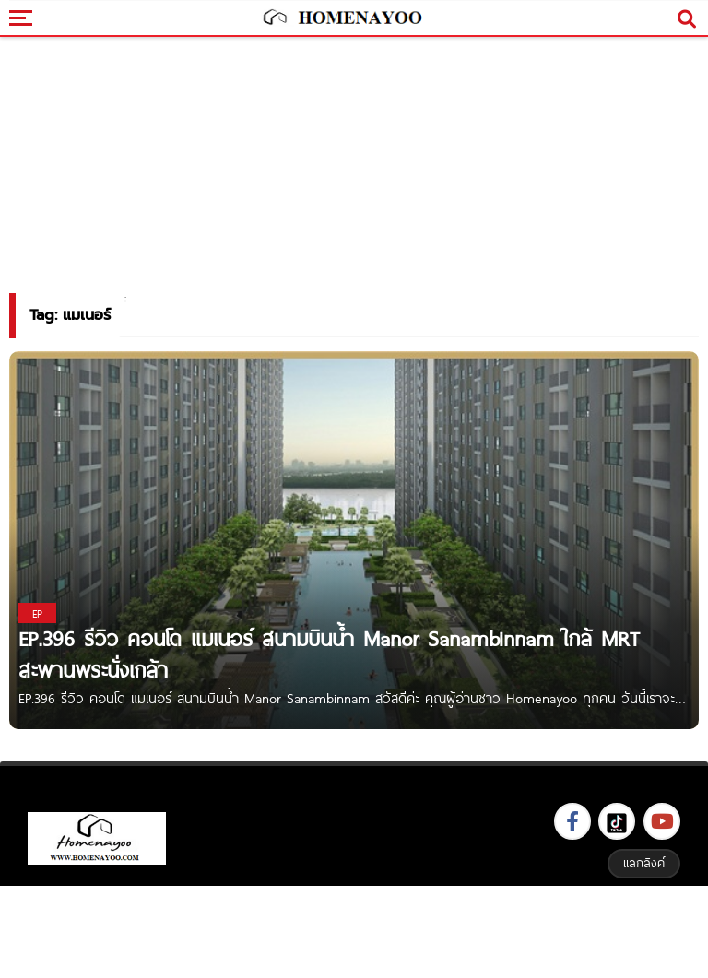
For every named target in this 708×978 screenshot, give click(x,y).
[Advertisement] (354, 929)
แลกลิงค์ (644, 863)
